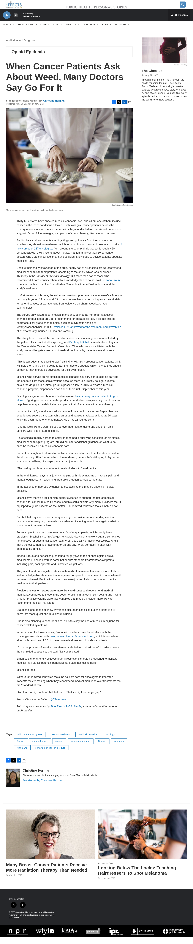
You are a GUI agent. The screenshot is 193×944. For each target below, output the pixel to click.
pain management (80, 748)
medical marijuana (61, 741)
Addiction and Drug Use (20, 47)
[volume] (15, 22)
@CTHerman (58, 706)
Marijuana (22, 754)
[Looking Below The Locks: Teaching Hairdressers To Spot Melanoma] (142, 841)
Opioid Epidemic (28, 58)
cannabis (119, 748)
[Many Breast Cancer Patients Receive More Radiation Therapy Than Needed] (50, 841)
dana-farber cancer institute (50, 754)
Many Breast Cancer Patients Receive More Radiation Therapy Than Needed (46, 874)
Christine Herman (54, 107)
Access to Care (105, 870)
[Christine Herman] (13, 784)
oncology (110, 741)
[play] (6, 22)
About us (120, 31)
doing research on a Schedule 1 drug (72, 643)
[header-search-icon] (185, 8)
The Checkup (152, 77)
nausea (59, 748)
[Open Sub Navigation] (14, 31)
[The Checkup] (164, 57)
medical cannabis (88, 741)
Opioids (102, 748)
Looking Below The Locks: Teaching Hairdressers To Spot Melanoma (137, 877)
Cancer (21, 748)
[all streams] (179, 22)
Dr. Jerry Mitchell (79, 349)
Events (106, 31)
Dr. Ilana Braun (111, 286)
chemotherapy (40, 748)
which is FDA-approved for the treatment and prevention (87, 333)
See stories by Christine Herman (43, 787)
